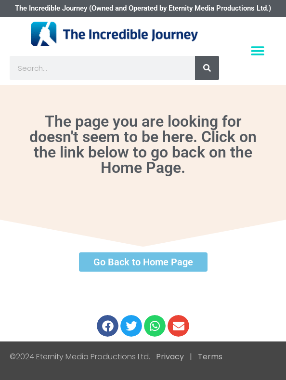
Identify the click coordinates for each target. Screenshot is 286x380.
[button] (257, 51)
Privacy (170, 356)
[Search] (207, 68)
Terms (209, 356)
